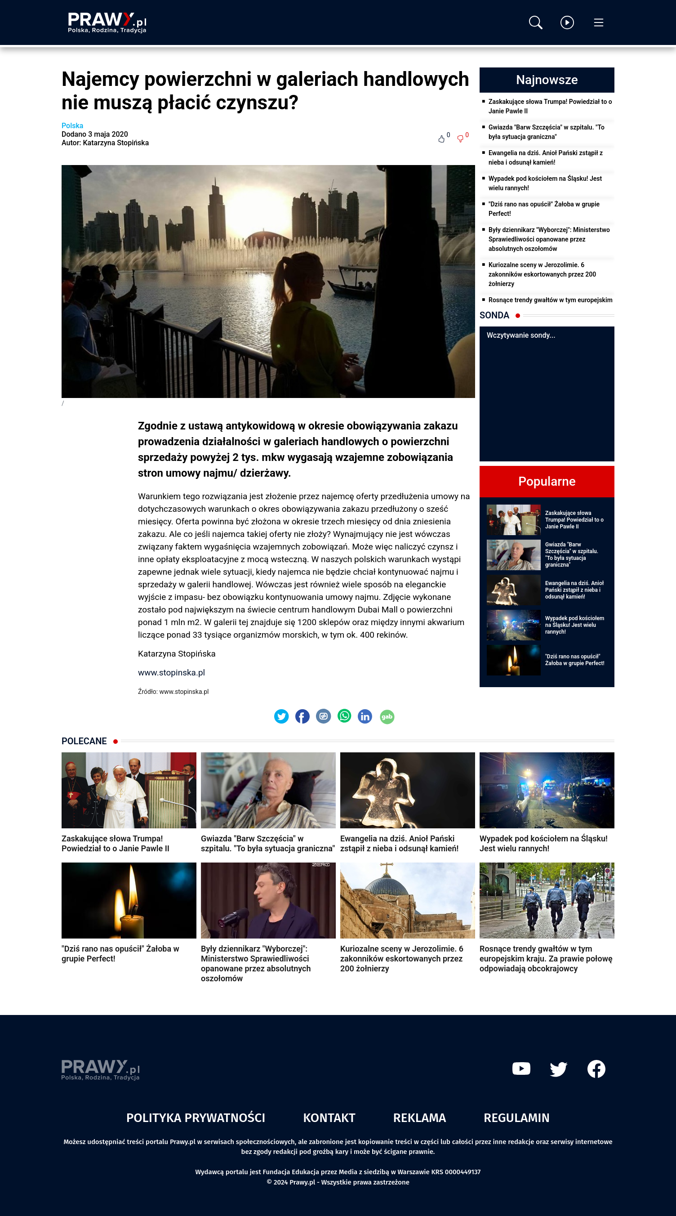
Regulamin (517, 1117)
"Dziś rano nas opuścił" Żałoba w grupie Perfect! (544, 209)
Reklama (419, 1117)
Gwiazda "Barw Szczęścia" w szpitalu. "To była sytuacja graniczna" (547, 132)
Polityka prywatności (196, 1117)
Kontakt (329, 1117)
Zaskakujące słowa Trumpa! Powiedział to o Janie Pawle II (550, 106)
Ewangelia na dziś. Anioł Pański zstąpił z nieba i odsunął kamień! (546, 157)
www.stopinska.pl (171, 672)
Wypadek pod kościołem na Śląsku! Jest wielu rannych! (545, 183)
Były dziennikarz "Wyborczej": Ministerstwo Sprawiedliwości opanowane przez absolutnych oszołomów (549, 239)
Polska (72, 125)
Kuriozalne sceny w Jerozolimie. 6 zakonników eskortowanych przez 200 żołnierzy (542, 274)
